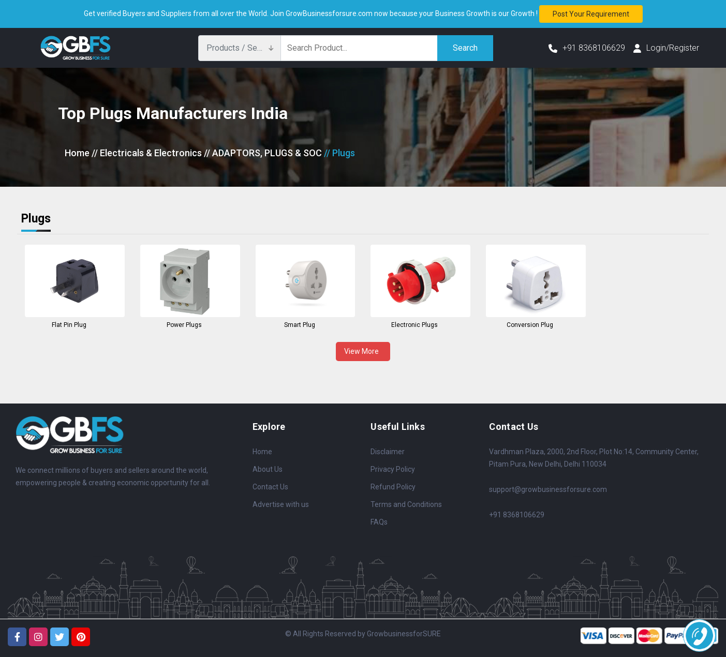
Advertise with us (281, 504)
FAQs (379, 522)
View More (363, 351)
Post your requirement (591, 14)
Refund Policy (393, 487)
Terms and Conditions (406, 504)
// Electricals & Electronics (147, 152)
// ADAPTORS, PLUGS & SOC (263, 152)
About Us (268, 469)
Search (465, 48)
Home (77, 152)
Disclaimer (388, 451)
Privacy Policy (393, 469)
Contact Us (270, 487)
